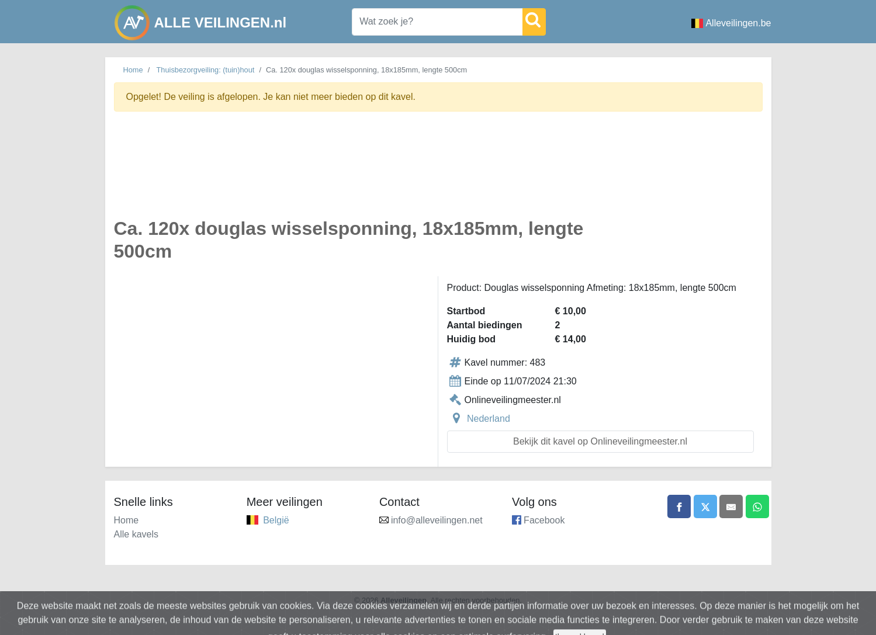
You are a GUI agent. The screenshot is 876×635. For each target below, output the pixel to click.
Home (133, 69)
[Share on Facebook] (679, 506)
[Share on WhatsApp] (757, 506)
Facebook (544, 520)
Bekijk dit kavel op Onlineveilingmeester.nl (600, 441)
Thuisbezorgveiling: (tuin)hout (206, 69)
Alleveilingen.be (731, 23)
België (276, 520)
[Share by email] (731, 506)
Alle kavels (136, 534)
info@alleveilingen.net (437, 520)
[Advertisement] (438, 171)
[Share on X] (705, 506)
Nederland (488, 419)
